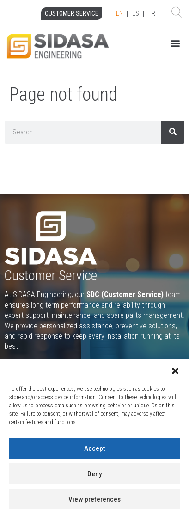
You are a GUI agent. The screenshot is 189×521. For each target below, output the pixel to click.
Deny (94, 474)
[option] (136, 13)
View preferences (94, 499)
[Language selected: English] (135, 14)
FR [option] (151, 13)
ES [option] (135, 13)
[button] (175, 371)
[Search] (172, 132)
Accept (94, 448)
